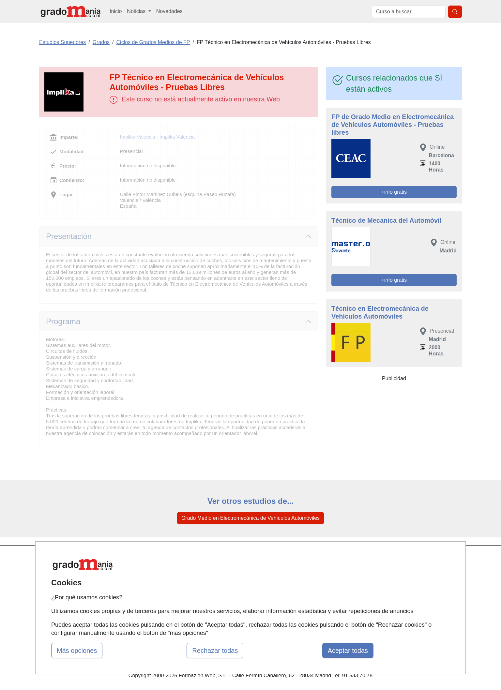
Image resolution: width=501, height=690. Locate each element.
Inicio (116, 11)
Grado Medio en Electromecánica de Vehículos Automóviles (250, 518)
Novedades (169, 11)
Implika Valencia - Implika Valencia (157, 137)
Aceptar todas (348, 650)
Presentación (69, 236)
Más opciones (77, 650)
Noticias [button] (137, 11)
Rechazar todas (215, 650)
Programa (63, 321)
